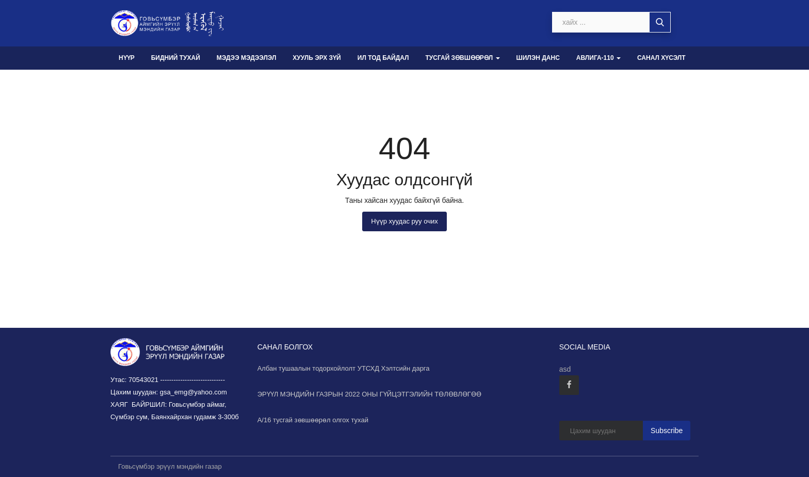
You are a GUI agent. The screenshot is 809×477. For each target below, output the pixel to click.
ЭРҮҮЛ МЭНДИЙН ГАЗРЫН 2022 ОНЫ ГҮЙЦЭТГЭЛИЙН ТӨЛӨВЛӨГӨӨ (369, 394)
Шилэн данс (538, 57)
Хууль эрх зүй (317, 57)
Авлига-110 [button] (598, 57)
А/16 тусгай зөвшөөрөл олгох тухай (312, 420)
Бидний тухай (175, 57)
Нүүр (127, 57)
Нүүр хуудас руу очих (404, 221)
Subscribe (667, 430)
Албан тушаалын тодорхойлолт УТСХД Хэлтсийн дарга (343, 368)
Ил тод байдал (383, 57)
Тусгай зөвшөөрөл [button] (462, 57)
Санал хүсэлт (661, 57)
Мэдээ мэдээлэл (247, 57)
